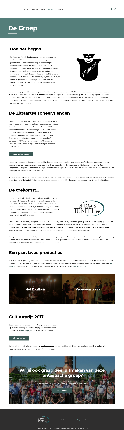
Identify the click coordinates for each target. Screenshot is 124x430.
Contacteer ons (62, 386)
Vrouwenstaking (79, 261)
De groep (51, 6)
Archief (43, 6)
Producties (34, 6)
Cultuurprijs (26, 326)
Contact (60, 6)
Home (26, 6)
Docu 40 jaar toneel (21, 149)
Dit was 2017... (19, 333)
